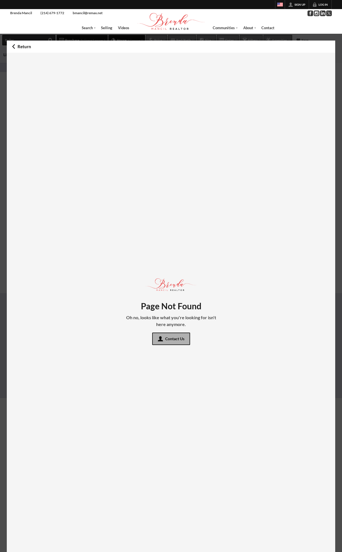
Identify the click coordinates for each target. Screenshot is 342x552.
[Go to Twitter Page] (329, 13)
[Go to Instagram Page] (316, 13)
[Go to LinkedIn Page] (322, 13)
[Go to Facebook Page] (310, 13)
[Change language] (280, 5)
